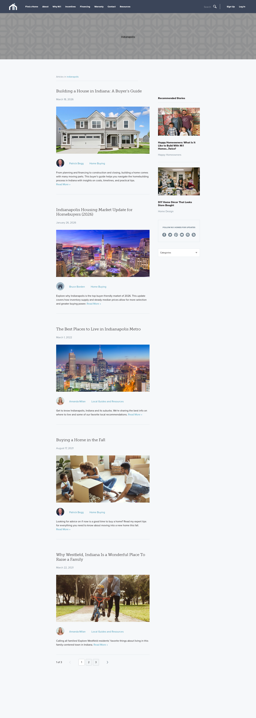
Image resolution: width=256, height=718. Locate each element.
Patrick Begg (76, 163)
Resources (125, 6)
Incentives (70, 6)
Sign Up (231, 6)
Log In (242, 6)
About (45, 6)
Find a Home (31, 6)
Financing (85, 6)
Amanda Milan (77, 401)
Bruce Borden (77, 287)
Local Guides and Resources (107, 401)
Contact (112, 6)
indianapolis (73, 76)
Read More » (63, 184)
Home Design (166, 211)
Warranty (99, 6)
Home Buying (97, 163)
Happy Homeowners (169, 155)
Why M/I (57, 6)
